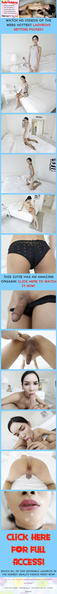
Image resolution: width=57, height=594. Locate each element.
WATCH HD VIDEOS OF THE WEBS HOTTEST (28, 25)
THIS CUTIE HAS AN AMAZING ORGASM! (28, 281)
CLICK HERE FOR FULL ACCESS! (28, 550)
